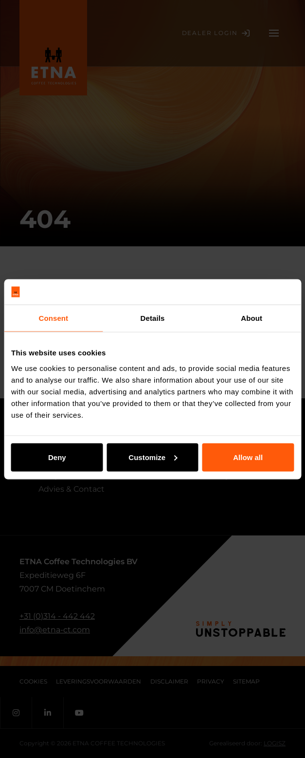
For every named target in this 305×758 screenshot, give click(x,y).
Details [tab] (153, 318)
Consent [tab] (53, 318)
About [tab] (251, 318)
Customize (152, 457)
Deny (57, 457)
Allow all (248, 457)
